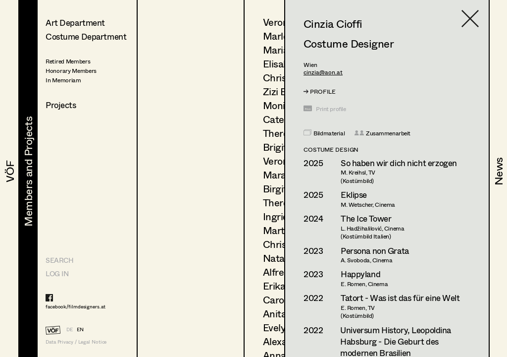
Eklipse (354, 194)
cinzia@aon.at (323, 72)
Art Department (75, 22)
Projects (61, 105)
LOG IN (57, 273)
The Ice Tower (366, 218)
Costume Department (86, 36)
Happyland (360, 274)
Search (59, 260)
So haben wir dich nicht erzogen (399, 163)
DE (69, 329)
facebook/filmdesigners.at (75, 306)
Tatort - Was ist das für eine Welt (400, 297)
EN (80, 329)
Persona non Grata (375, 250)
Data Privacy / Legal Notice (76, 342)
